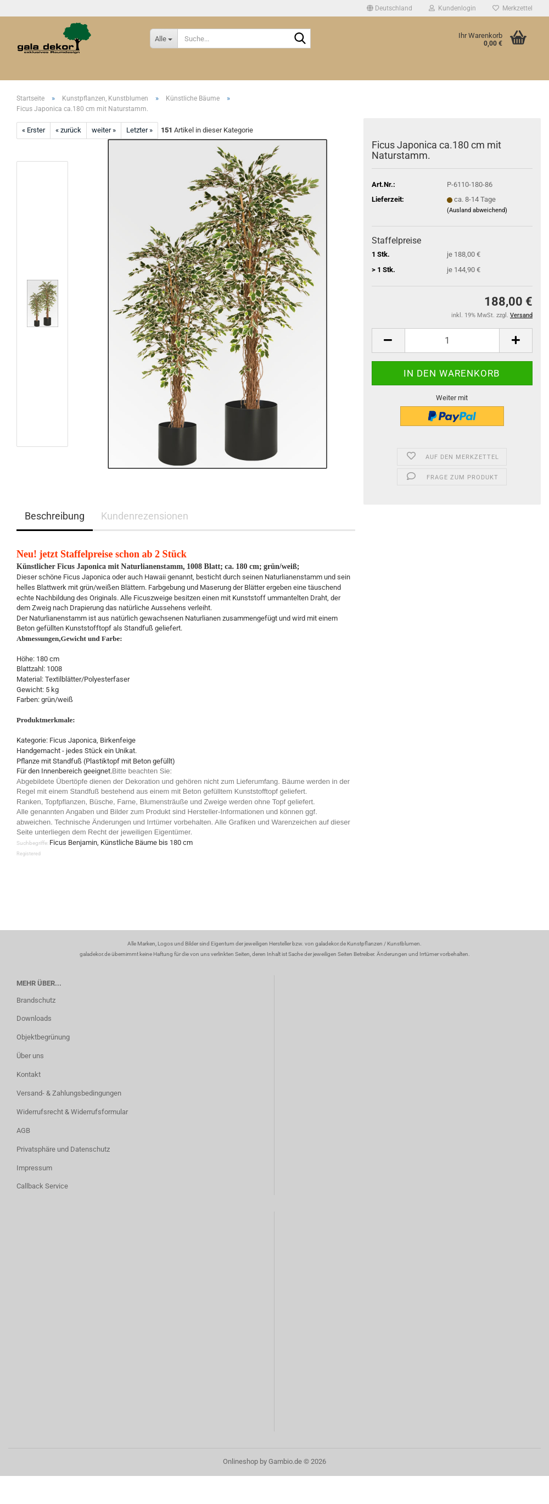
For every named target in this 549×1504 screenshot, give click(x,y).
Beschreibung (55, 516)
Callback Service (42, 1186)
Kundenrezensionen (144, 516)
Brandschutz (35, 1000)
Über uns (30, 1056)
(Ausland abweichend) (477, 210)
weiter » (104, 130)
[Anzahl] (452, 340)
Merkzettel (512, 8)
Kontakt (28, 1074)
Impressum (34, 1168)
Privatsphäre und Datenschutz (63, 1149)
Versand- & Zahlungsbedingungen (68, 1093)
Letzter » (139, 130)
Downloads (34, 1018)
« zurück (68, 130)
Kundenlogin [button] (452, 8)
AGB (23, 1130)
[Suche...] (163, 38)
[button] (389, 8)
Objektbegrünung (43, 1037)
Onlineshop (240, 1461)
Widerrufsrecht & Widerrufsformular (72, 1112)
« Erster (33, 130)
